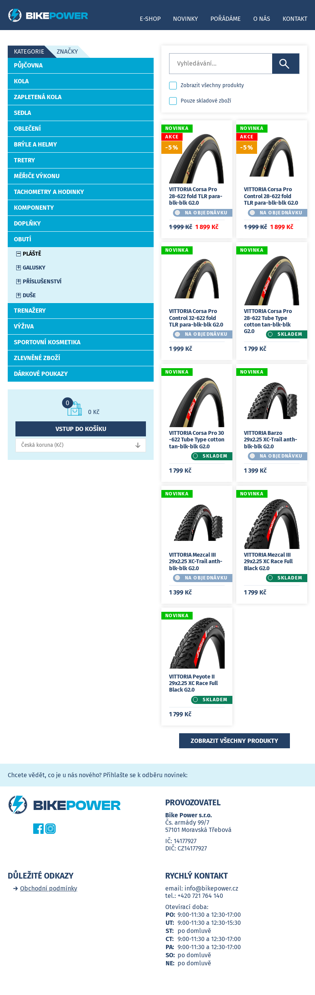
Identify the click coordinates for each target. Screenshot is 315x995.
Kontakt (295, 18)
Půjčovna (28, 65)
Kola (21, 81)
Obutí (22, 239)
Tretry (24, 160)
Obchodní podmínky (48, 888)
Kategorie (29, 51)
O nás (261, 18)
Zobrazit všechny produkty (212, 85)
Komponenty (34, 207)
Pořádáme (225, 18)
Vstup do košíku (81, 429)
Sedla (22, 112)
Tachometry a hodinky (49, 191)
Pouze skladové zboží (206, 101)
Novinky (185, 18)
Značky (67, 51)
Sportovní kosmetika (47, 342)
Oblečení (27, 128)
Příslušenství (42, 281)
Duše (29, 295)
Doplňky (27, 223)
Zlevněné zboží (37, 358)
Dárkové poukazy (41, 373)
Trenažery (30, 310)
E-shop (150, 18)
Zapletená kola (37, 97)
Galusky (34, 267)
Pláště (32, 254)
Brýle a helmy (35, 144)
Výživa (24, 326)
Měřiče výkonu (36, 176)
